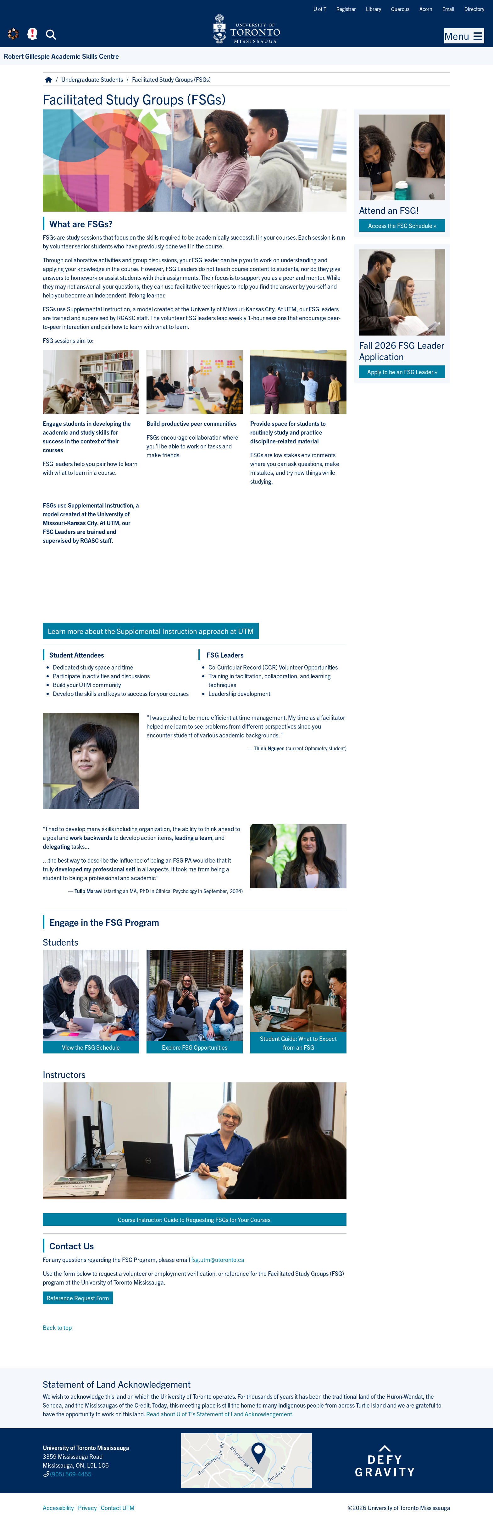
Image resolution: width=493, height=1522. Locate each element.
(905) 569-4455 (70, 1474)
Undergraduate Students (92, 79)
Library (373, 9)
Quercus (400, 9)
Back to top (57, 1327)
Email (448, 9)
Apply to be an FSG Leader (400, 371)
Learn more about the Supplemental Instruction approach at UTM (151, 631)
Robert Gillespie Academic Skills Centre (61, 56)
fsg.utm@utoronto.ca (217, 1259)
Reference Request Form (78, 1298)
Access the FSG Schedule (400, 225)
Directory (474, 9)
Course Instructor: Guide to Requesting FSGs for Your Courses (195, 1219)
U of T (319, 9)
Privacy (87, 1507)
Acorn (425, 9)
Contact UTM (118, 1507)
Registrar (346, 9)
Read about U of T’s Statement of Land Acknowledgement (219, 1414)
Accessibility (58, 1507)
